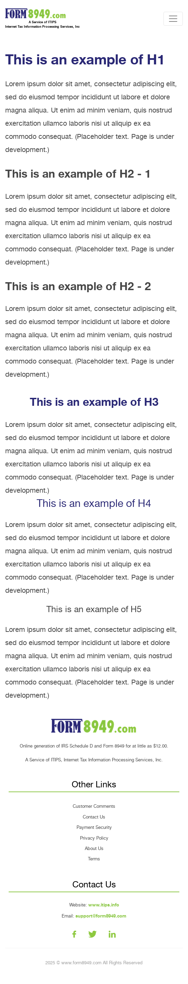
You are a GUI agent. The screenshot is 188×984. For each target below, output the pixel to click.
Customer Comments (94, 806)
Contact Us (94, 817)
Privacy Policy (94, 838)
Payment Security (94, 827)
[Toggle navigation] (173, 19)
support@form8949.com (100, 916)
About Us (94, 848)
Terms (94, 858)
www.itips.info (103, 904)
